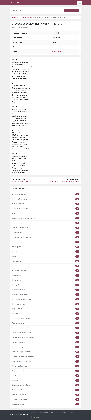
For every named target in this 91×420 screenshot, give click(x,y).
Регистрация (35, 417)
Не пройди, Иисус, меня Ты (21, 182)
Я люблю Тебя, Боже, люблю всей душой (64, 182)
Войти (72, 413)
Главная (15, 17)
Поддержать (43, 413)
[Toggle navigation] (79, 3)
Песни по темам (20, 189)
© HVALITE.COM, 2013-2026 (19, 415)
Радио (33, 413)
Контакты (54, 413)
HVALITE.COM (14, 3)
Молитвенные (56, 51)
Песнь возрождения (27, 17)
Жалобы (64, 413)
